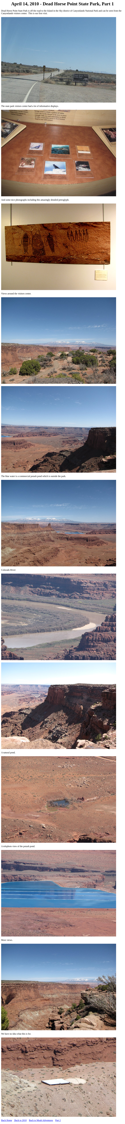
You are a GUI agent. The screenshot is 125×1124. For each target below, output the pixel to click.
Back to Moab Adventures (41, 1120)
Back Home (6, 1120)
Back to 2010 (20, 1120)
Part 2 (58, 1120)
